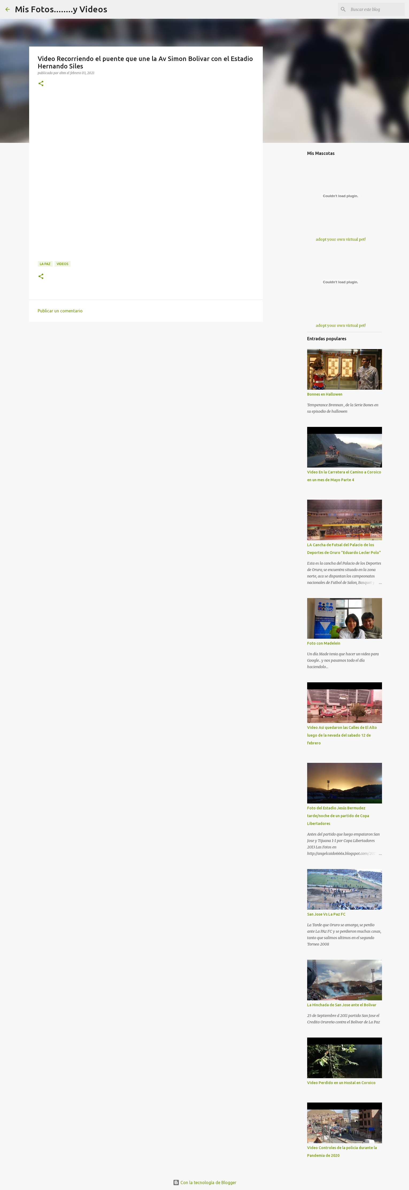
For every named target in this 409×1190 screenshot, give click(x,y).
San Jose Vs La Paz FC (326, 914)
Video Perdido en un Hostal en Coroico (341, 1083)
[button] (41, 83)
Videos (62, 264)
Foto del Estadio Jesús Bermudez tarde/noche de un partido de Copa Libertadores (338, 816)
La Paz (45, 264)
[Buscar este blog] (377, 9)
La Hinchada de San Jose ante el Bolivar (341, 1005)
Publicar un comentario (60, 310)
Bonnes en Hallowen (324, 394)
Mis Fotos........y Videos (61, 9)
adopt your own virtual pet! (341, 239)
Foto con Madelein (323, 643)
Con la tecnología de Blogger (204, 1182)
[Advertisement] (146, 135)
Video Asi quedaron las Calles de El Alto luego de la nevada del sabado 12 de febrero (342, 735)
